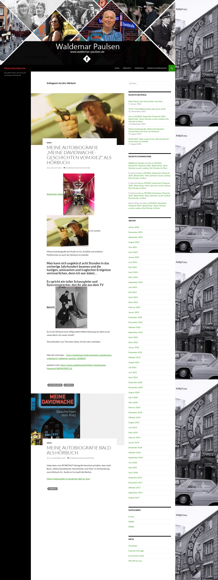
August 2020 (133, 392)
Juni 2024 (132, 262)
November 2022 (135, 322)
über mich (127, 68)
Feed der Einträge (136, 551)
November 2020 (135, 387)
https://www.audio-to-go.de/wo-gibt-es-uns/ (68, 478)
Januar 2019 (133, 442)
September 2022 (135, 332)
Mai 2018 (132, 467)
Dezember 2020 (135, 382)
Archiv (131, 516)
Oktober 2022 (134, 327)
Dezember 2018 (135, 447)
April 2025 (133, 252)
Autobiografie (55, 385)
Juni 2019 (132, 427)
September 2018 (135, 457)
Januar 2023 (133, 312)
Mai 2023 (132, 292)
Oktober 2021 (134, 357)
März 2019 (133, 432)
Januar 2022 (133, 347)
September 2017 (135, 492)
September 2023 (135, 282)
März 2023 (133, 302)
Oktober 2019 (134, 417)
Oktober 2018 (134, 452)
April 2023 (133, 297)
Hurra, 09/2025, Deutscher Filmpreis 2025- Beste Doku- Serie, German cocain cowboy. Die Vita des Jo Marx (148, 119)
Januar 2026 (133, 227)
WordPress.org (135, 561)
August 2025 (133, 242)
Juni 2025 (132, 247)
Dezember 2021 (135, 352)
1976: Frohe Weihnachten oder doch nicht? (147, 109)
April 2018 (133, 472)
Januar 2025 (133, 257)
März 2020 (133, 402)
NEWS (49, 143)
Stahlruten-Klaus (55, 194)
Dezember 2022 (135, 317)
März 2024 (133, 277)
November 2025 (135, 232)
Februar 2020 (134, 407)
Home (117, 68)
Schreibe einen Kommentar (78, 168)
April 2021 (133, 377)
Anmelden (132, 546)
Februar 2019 (134, 437)
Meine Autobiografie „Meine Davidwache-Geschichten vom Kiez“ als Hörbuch (79, 155)
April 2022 (133, 337)
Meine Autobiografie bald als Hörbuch (79, 450)
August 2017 (133, 497)
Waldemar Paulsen (136, 163)
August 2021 (133, 362)
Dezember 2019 (135, 412)
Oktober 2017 (134, 487)
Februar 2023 (134, 307)
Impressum (139, 68)
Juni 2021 (132, 372)
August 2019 (133, 422)
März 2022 (133, 342)
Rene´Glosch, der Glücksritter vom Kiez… (146, 101)
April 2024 (133, 272)
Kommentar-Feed (136, 556)
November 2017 (135, 482)
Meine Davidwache (15, 68)
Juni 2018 (132, 462)
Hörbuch (69, 385)
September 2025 (135, 237)
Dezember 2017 (135, 477)
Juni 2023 (132, 287)
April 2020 (133, 397)
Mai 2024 (132, 267)
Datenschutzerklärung (157, 68)
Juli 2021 (132, 367)
